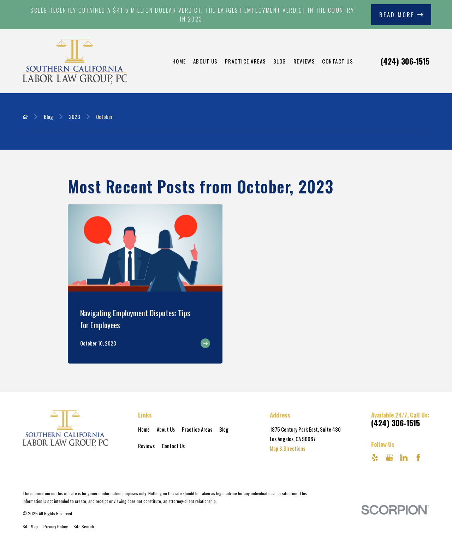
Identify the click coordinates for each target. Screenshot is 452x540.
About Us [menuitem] (205, 61)
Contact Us (173, 446)
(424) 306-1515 (405, 61)
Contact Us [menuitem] (337, 61)
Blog (223, 429)
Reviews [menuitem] (304, 61)
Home (144, 429)
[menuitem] (30, 527)
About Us (166, 429)
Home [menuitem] (179, 61)
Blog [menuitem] (279, 61)
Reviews (146, 446)
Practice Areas (197, 429)
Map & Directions (287, 448)
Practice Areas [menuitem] (245, 61)
